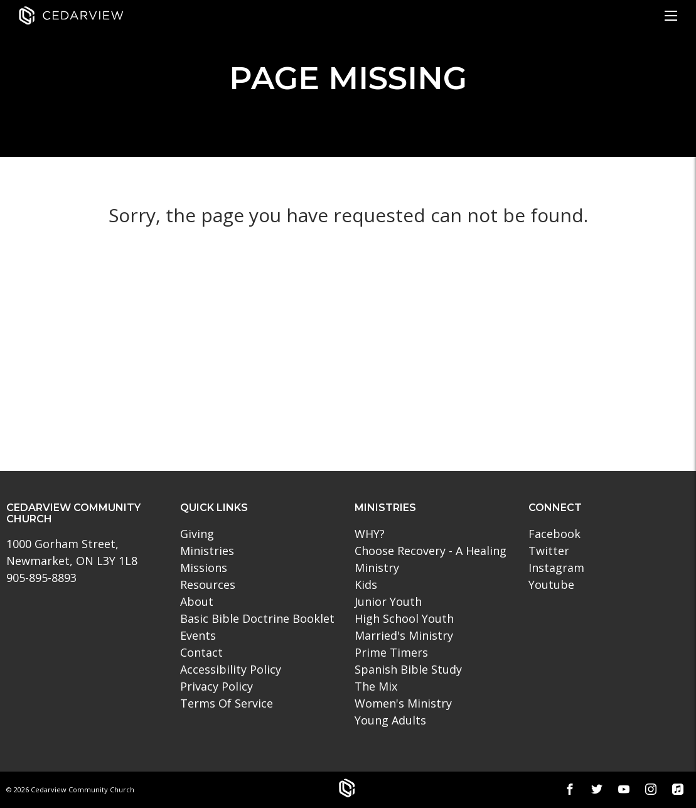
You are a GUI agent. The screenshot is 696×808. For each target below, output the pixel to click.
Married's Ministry (404, 635)
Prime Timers (391, 652)
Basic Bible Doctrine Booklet (257, 618)
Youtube (551, 584)
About (196, 601)
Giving (197, 533)
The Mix (376, 686)
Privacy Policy (216, 686)
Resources (207, 584)
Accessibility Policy (230, 669)
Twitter (548, 550)
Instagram (556, 567)
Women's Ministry (403, 703)
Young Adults (390, 720)
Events (198, 635)
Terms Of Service (226, 703)
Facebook (554, 533)
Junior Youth (388, 601)
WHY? (370, 533)
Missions (203, 567)
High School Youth (404, 618)
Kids (366, 584)
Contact (201, 652)
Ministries (207, 550)
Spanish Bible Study (408, 669)
